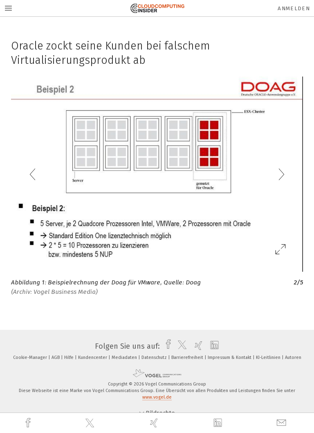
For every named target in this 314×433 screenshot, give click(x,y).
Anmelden (294, 8)
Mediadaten (125, 357)
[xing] (155, 423)
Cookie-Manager (30, 357)
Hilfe (69, 357)
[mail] (282, 423)
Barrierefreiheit (187, 357)
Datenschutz (154, 357)
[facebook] (29, 423)
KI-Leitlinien (269, 357)
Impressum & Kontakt (230, 357)
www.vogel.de (157, 397)
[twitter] (90, 423)
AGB (56, 357)
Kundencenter (93, 357)
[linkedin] (219, 423)
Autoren (293, 357)
